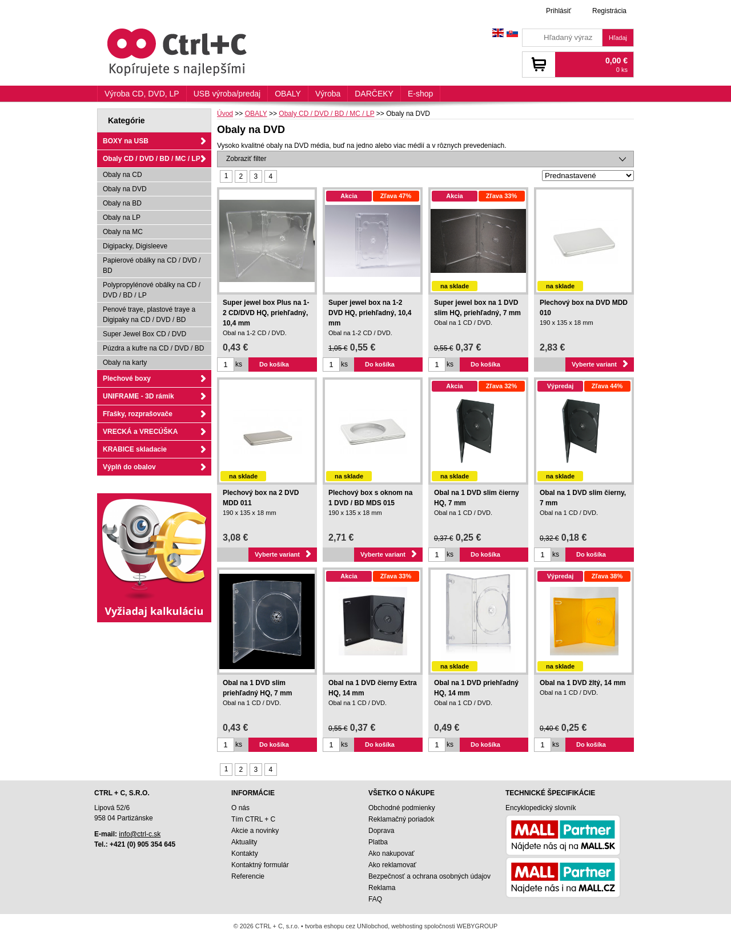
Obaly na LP (121, 218)
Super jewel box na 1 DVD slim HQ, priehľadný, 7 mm (477, 308)
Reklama (381, 888)
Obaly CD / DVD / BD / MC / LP (151, 159)
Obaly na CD (122, 175)
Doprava (381, 831)
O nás (240, 808)
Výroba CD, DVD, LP (142, 93)
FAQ (375, 899)
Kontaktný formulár (260, 865)
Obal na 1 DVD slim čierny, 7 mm (583, 498)
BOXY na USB (125, 141)
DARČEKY (374, 93)
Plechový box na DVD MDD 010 (584, 308)
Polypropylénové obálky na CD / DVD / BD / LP (151, 290)
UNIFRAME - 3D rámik (138, 396)
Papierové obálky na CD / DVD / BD (151, 265)
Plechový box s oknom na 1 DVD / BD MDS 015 (370, 498)
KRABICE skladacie (135, 449)
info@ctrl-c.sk (139, 834)
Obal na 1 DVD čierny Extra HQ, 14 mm (372, 688)
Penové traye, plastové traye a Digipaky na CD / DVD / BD (149, 314)
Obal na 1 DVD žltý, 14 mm (583, 683)
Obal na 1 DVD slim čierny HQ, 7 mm (476, 498)
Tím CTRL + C (253, 819)
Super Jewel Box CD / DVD (144, 334)
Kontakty (244, 854)
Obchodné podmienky (401, 808)
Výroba (327, 93)
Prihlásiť (558, 11)
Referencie (247, 876)
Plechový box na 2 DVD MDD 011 (261, 498)
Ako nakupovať (391, 854)
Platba (378, 842)
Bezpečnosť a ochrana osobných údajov (429, 876)
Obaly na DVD (125, 189)
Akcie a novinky (255, 831)
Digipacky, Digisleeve (135, 246)
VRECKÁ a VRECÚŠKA (140, 432)
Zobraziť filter (246, 159)
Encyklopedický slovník (540, 808)
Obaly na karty (125, 363)
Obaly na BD (122, 203)
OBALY (288, 93)
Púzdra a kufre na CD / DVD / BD (153, 348)
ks (238, 364)
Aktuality (244, 842)
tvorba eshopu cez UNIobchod (346, 926)
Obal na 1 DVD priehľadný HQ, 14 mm (476, 688)
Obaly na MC (123, 232)
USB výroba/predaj (227, 93)
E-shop (420, 93)
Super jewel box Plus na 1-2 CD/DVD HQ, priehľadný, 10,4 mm (266, 313)
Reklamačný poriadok (401, 819)
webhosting (407, 926)
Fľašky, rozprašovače (137, 414)
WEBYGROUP (477, 926)
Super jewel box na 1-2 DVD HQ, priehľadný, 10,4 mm (369, 313)
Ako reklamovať (392, 865)
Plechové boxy (127, 379)
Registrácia (609, 11)
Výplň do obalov (129, 467)
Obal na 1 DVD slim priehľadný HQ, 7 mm (257, 688)
